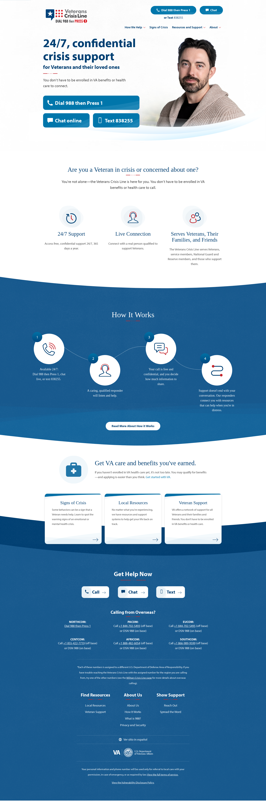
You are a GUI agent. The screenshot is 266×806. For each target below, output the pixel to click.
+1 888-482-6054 (129, 643)
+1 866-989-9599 (184, 643)
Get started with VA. (158, 477)
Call (95, 592)
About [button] (214, 27)
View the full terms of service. (162, 774)
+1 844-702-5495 (184, 626)
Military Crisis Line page (139, 677)
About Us (133, 705)
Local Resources (95, 705)
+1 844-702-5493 (129, 626)
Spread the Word (170, 712)
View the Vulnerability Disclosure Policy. (133, 782)
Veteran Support (95, 712)
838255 (178, 17)
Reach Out (170, 705)
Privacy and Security (133, 725)
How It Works (133, 712)
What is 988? (133, 718)
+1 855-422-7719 (74, 643)
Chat (213, 10)
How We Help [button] (133, 27)
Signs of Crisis (158, 27)
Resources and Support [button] (187, 27)
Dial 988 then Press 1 (175, 10)
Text (119, 120)
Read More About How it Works (133, 426)
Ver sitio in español (135, 739)
